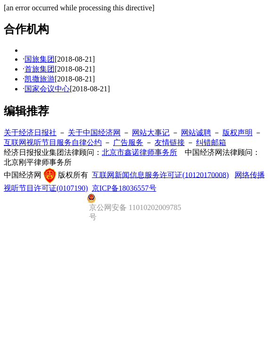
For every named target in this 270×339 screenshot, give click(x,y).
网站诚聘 (196, 133)
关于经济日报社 (30, 133)
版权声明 (237, 133)
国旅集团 (40, 59)
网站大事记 (151, 133)
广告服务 (128, 142)
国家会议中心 (47, 89)
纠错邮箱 (211, 142)
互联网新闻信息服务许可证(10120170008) (160, 174)
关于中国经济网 (94, 133)
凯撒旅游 (40, 79)
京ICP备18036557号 (124, 188)
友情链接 (170, 142)
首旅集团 (40, 69)
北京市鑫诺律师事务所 (139, 152)
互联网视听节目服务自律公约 (53, 142)
